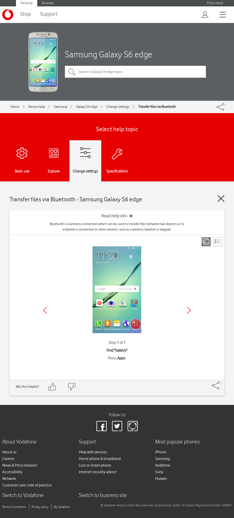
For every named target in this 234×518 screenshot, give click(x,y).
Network (9, 478)
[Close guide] (221, 198)
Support (48, 14)
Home (15, 107)
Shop (25, 14)
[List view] (217, 241)
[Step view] (206, 241)
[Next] (189, 310)
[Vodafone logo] (7, 14)
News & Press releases (19, 465)
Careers (8, 458)
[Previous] (45, 310)
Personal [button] (27, 3)
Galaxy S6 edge (87, 107)
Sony (159, 472)
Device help (36, 107)
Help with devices (93, 452)
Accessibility (12, 472)
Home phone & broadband (100, 458)
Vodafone (162, 465)
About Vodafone (19, 442)
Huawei (161, 478)
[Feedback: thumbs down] (71, 386)
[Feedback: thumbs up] (52, 386)
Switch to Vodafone (23, 495)
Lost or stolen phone (95, 465)
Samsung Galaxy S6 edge (108, 54)
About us (9, 452)
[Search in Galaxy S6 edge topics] (135, 72)
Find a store (215, 3)
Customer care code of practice (27, 485)
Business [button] (48, 3)
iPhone (160, 452)
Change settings (117, 107)
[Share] (221, 383)
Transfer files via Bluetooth (157, 107)
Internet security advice (98, 472)
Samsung (60, 107)
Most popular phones (177, 442)
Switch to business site (103, 495)
